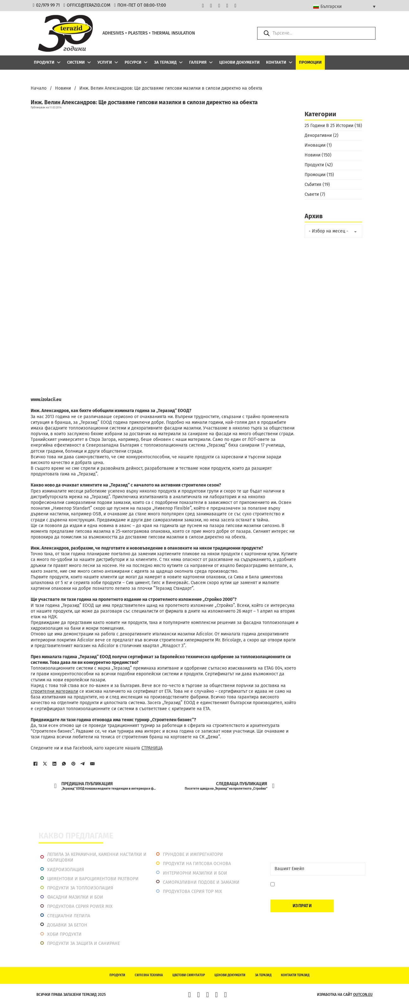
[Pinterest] (73, 763)
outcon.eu (363, 994)
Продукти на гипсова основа (197, 863)
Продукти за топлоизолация (80, 888)
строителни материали (54, 691)
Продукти (44, 62)
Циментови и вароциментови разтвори (93, 879)
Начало (38, 88)
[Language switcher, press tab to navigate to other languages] (344, 6)
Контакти (276, 62)
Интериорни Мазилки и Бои (195, 873)
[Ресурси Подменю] (146, 62)
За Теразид (165, 62)
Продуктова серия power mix (80, 906)
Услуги (104, 62)
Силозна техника (149, 975)
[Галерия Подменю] (211, 62)
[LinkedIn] (54, 763)
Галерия (198, 62)
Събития (313, 184)
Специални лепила (68, 916)
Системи (76, 62)
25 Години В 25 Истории (329, 125)
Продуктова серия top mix (192, 891)
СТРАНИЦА (152, 748)
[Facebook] (35, 763)
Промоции (310, 62)
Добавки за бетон (67, 925)
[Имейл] (92, 763)
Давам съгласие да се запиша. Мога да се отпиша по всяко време (318, 887)
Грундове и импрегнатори (193, 854)
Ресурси (133, 62)
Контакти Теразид (295, 975)
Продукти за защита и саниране (83, 943)
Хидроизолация (65, 869)
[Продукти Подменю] (59, 62)
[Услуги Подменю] (116, 62)
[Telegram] (83, 763)
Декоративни (318, 135)
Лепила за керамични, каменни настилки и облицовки (96, 857)
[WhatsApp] (64, 763)
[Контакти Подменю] (290, 62)
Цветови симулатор (188, 975)
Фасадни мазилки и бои (75, 897)
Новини (63, 88)
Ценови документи (239, 62)
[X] (45, 763)
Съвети (312, 194)
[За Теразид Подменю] (181, 62)
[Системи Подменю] (89, 62)
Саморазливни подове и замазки (201, 882)
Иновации (315, 145)
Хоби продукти (64, 934)
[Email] (317, 868)
